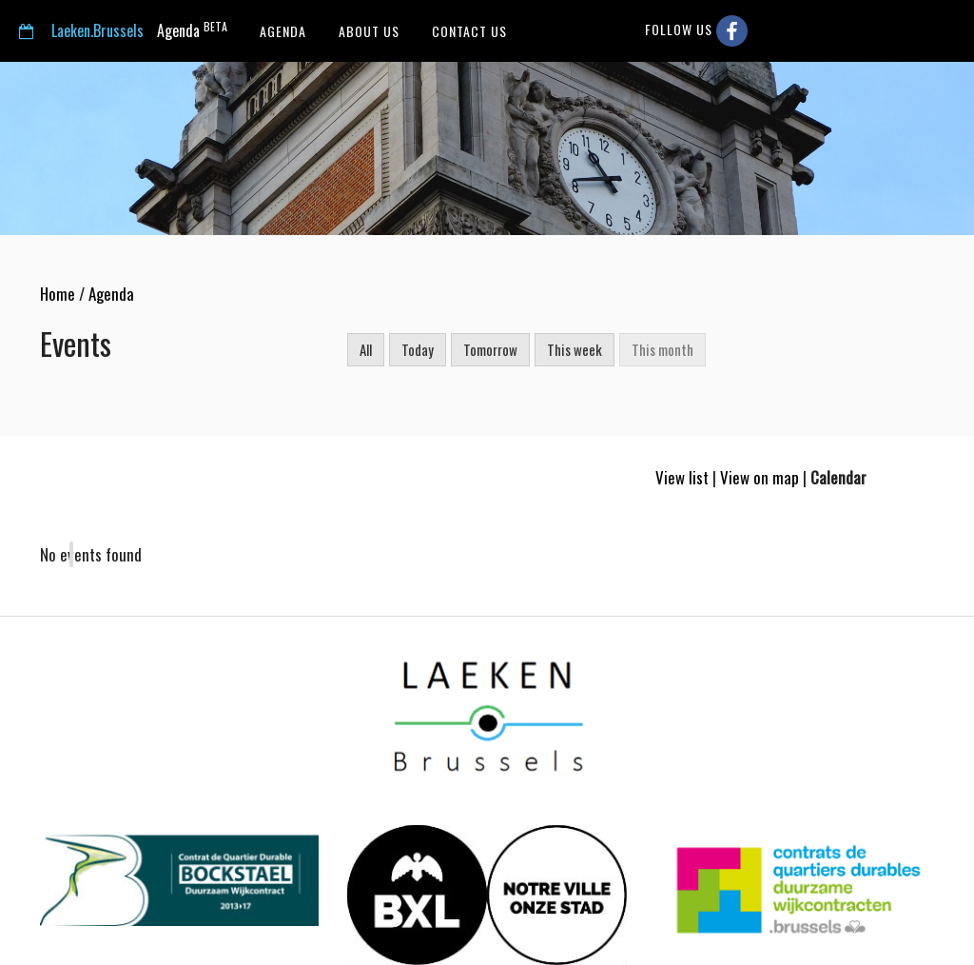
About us (367, 31)
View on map (759, 477)
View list (682, 477)
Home (57, 293)
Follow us (696, 31)
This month (662, 349)
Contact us (467, 31)
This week (574, 349)
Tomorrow (490, 349)
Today (417, 349)
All (366, 349)
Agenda (123, 30)
